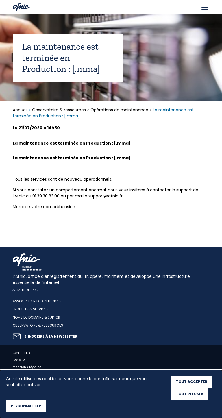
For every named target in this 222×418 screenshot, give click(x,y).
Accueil (21, 110)
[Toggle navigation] (205, 7)
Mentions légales (27, 367)
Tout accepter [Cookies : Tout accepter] (191, 381)
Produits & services (31, 309)
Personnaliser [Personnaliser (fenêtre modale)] (26, 406)
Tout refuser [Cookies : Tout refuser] (189, 393)
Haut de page (27, 290)
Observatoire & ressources (59, 110)
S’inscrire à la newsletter (50, 336)
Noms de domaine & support (37, 317)
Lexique (19, 360)
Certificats (21, 353)
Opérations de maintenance (119, 110)
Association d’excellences (37, 301)
